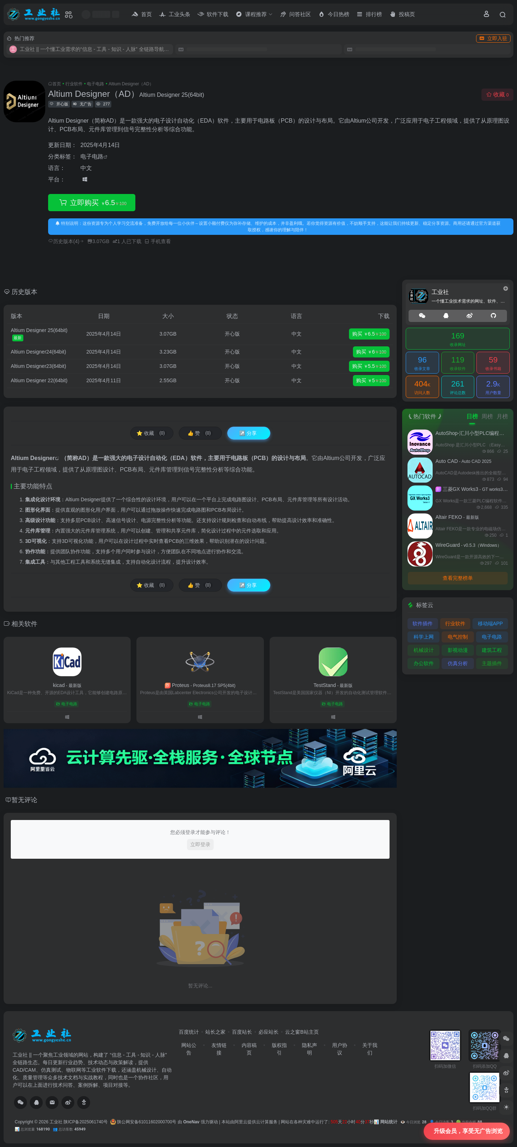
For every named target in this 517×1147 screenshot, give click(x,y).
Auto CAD (464, 461)
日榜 (472, 416)
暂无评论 (24, 800)
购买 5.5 (369, 366)
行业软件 (74, 83)
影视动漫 (458, 650)
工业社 (56, 1121)
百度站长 (242, 1032)
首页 (56, 83)
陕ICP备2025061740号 (86, 1121)
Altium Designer (33, 458)
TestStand (333, 685)
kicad (67, 685)
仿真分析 (458, 663)
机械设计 (424, 650)
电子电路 (95, 83)
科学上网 (424, 637)
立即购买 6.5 (91, 203)
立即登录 (200, 844)
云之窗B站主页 (301, 1032)
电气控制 (458, 637)
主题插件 (492, 663)
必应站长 (268, 1032)
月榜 (502, 416)
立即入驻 (493, 38)
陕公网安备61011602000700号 (143, 1121)
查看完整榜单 (458, 578)
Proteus (200, 685)
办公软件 (424, 663)
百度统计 (189, 1032)
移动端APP (490, 623)
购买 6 (371, 352)
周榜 (487, 416)
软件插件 (423, 623)
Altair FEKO (457, 517)
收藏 (497, 94)
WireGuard (469, 545)
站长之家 (215, 1032)
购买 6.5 (369, 334)
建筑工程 (492, 650)
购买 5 (371, 381)
